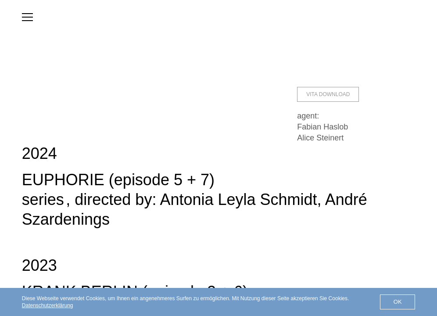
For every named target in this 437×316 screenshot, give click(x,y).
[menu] (27, 17)
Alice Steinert (320, 137)
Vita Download (328, 94)
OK (398, 301)
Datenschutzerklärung (47, 305)
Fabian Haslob (322, 126)
